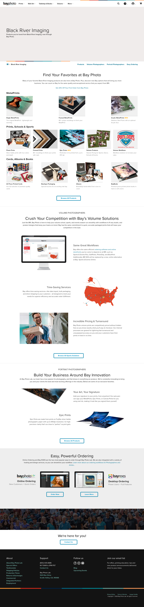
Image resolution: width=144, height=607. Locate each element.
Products (80, 64)
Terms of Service (122, 594)
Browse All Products (68, 198)
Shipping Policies (12, 570)
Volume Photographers (95, 64)
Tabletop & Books (46, 3)
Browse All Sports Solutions (68, 355)
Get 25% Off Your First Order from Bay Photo (72, 88)
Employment (11, 583)
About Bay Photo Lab (14, 563)
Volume (60, 3)
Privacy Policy (111, 594)
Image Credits (134, 594)
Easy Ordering (132, 64)
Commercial (11, 578)
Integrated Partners (13, 580)
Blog (75, 568)
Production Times (13, 573)
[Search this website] (118, 3)
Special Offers (11, 565)
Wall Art (31, 3)
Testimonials (11, 568)
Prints (22, 3)
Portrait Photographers (115, 64)
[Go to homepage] (8, 64)
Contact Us (68, 542)
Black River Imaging (18, 64)
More (70, 3)
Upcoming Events (80, 570)
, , (55, 576)
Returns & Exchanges (14, 575)
